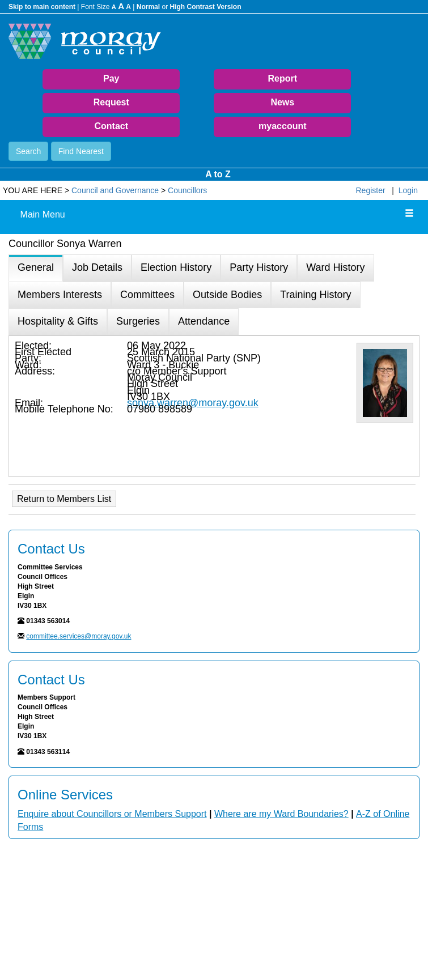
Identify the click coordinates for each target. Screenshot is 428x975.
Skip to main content (42, 7)
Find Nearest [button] (81, 151)
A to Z (218, 174)
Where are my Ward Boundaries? (281, 814)
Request (111, 102)
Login (408, 190)
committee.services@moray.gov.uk (78, 636)
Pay (111, 78)
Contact (111, 126)
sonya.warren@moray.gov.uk (193, 402)
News (282, 102)
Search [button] (28, 151)
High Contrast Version (205, 7)
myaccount (282, 126)
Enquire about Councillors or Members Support (112, 814)
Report (283, 78)
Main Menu (42, 214)
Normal (148, 7)
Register (370, 190)
